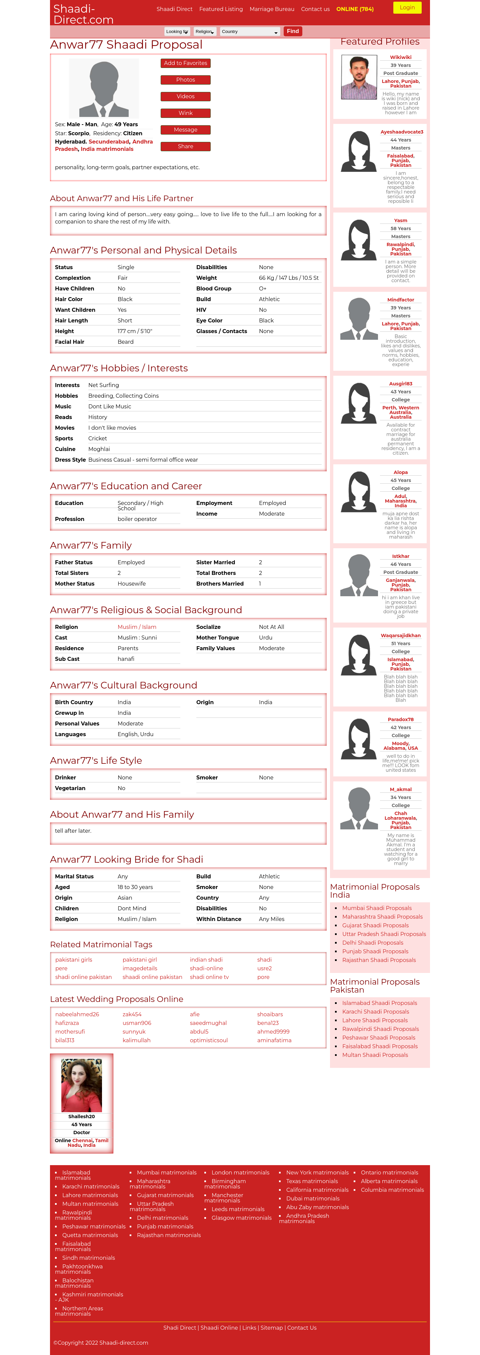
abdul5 (199, 1032)
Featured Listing (221, 9)
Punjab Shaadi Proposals (375, 951)
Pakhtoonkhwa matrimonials (79, 1269)
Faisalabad (400, 156)
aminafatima (274, 1040)
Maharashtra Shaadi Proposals (382, 917)
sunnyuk (134, 1032)
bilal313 (64, 1040)
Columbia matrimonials (392, 1190)
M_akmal (401, 789)
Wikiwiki (401, 57)
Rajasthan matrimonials (169, 1235)
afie (195, 1014)
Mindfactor (400, 300)
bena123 (268, 1023)
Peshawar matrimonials (94, 1226)
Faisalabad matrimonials (73, 1246)
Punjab (410, 81)
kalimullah (137, 1040)
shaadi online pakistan (152, 977)
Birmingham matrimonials (225, 1184)
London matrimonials (240, 1172)
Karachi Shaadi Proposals (375, 1012)
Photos (185, 80)
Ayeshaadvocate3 (402, 132)
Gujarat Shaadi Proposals (375, 925)
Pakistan (401, 86)
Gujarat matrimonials (165, 1195)
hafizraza (67, 1023)
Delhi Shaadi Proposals (372, 943)
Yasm (400, 221)
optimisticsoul (209, 1040)
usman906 (137, 1023)
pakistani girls (73, 960)
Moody (400, 743)
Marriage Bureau (272, 9)
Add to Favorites (185, 63)
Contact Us (302, 1328)
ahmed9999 (273, 1032)
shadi (264, 960)
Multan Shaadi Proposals (375, 1055)
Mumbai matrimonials (167, 1172)
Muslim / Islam (137, 627)
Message (186, 130)
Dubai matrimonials (313, 1198)
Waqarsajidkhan (401, 636)
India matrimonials (107, 149)
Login (407, 7)
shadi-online (206, 968)
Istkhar (401, 556)
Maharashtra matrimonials (150, 1184)
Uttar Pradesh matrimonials (152, 1206)
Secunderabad (109, 142)
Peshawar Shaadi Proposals (378, 1038)
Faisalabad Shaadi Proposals (380, 1046)
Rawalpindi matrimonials (73, 1215)
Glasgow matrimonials (242, 1218)
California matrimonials (317, 1190)
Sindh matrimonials (88, 1258)
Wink (186, 113)
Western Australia (404, 410)
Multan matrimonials (90, 1204)
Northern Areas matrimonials (79, 1311)
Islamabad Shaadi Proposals (379, 1003)
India (89, 1145)
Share (185, 146)
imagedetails (140, 968)
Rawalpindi (400, 244)
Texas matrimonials (312, 1181)
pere (61, 968)
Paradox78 (401, 719)
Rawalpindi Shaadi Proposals (380, 1029)
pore (263, 977)
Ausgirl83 (400, 384)
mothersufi (70, 1032)
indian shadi (206, 960)
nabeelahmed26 (77, 1014)
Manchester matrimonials (223, 1198)
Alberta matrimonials (389, 1181)
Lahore (390, 81)
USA (413, 748)
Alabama (394, 748)
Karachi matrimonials (90, 1186)
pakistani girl (140, 960)
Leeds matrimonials (238, 1209)
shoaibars (270, 1014)
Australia (401, 417)
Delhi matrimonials (162, 1218)
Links (249, 1328)
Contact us (315, 9)
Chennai (82, 1140)
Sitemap (272, 1328)
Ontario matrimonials (389, 1172)
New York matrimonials (317, 1172)
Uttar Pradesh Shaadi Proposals (384, 934)
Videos (186, 96)
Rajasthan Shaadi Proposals (379, 960)
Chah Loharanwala (400, 815)
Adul (400, 496)
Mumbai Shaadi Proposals (377, 908)
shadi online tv (209, 977)
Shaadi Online (219, 1328)
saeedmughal (208, 1023)
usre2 (264, 968)
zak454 (132, 1014)
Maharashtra (400, 501)
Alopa (401, 472)
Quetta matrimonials (90, 1235)
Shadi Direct (179, 1328)
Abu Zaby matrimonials (317, 1207)
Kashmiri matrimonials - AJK (89, 1297)
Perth (389, 408)
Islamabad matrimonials (73, 1175)
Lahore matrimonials (90, 1195)
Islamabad (400, 660)
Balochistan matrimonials (74, 1283)
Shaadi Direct (175, 9)
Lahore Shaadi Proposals (375, 1020)
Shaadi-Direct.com (83, 14)
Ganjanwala (400, 580)
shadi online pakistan (83, 977)
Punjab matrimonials (165, 1226)
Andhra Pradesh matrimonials (304, 1218)
